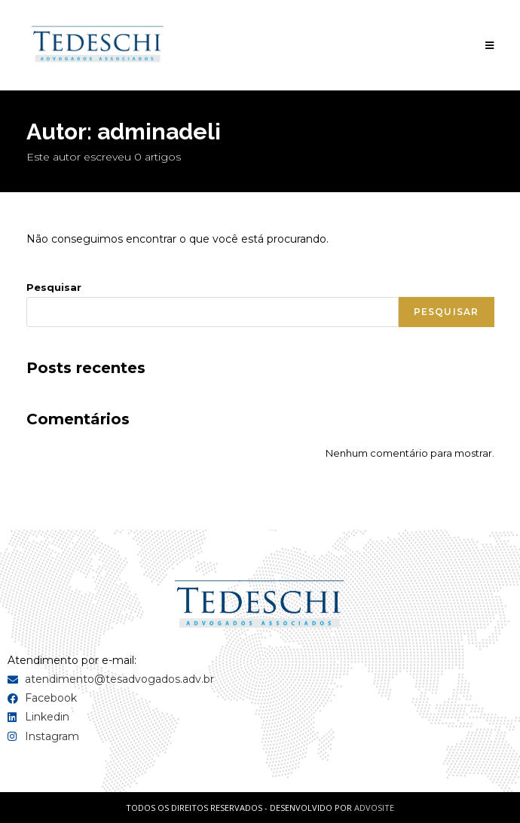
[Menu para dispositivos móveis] (489, 45)
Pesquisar (53, 287)
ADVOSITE (374, 807)
